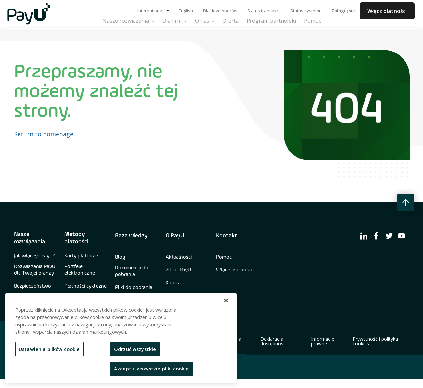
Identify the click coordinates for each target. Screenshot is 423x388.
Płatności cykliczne (85, 286)
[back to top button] (405, 202)
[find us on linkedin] (364, 236)
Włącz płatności (387, 11)
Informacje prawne (322, 341)
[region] (121, 338)
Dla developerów (220, 11)
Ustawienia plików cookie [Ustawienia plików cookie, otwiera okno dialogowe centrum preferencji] (49, 349)
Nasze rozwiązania (29, 238)
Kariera (173, 283)
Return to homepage (43, 134)
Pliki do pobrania (133, 287)
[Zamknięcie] (226, 300)
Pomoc (224, 257)
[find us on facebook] (376, 236)
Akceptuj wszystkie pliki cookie (151, 368)
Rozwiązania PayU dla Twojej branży (34, 270)
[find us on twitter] (389, 236)
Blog (120, 257)
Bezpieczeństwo (32, 286)
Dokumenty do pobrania (131, 271)
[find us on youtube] (401, 236)
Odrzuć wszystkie (135, 349)
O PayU (175, 236)
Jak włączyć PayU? (34, 256)
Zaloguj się (343, 11)
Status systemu (306, 11)
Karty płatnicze (81, 256)
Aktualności (179, 257)
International (153, 11)
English (186, 11)
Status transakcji (264, 11)
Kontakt (226, 236)
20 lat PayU (178, 270)
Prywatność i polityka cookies (375, 341)
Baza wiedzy (131, 236)
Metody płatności (76, 238)
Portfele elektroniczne (79, 270)
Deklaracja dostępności (273, 341)
